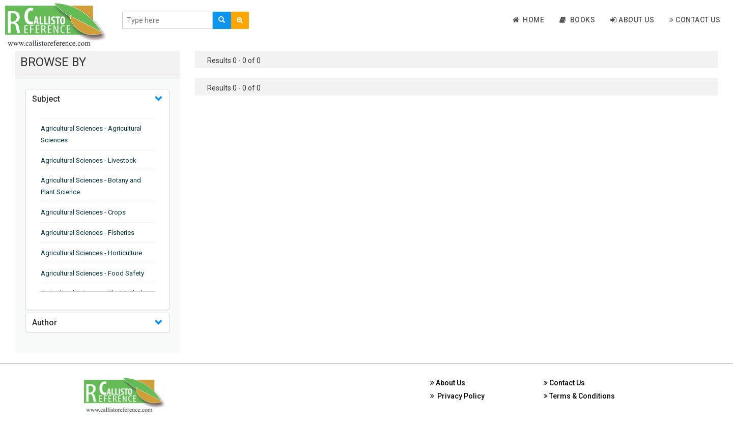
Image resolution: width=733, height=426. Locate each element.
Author (44, 322)
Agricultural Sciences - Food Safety (92, 273)
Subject (46, 99)
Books (577, 20)
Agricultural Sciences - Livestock (88, 160)
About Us (632, 20)
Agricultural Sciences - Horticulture (91, 253)
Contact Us (694, 20)
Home (529, 20)
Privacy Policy (457, 396)
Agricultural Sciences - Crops (83, 212)
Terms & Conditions (579, 396)
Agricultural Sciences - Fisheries (87, 232)
